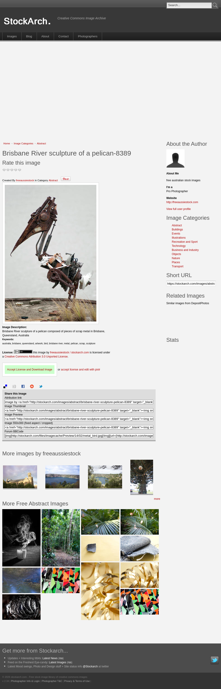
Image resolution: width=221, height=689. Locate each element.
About (45, 36)
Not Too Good (4, 170)
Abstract (41, 143)
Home (6, 143)
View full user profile (178, 209)
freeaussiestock (25, 180)
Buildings (177, 229)
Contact (64, 36)
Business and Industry (185, 250)
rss (61, 658)
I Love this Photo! (20, 170)
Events (176, 233)
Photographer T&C (52, 681)
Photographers (87, 36)
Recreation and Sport (185, 241)
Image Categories (23, 143)
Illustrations (179, 237)
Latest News (49, 658)
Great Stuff (16, 170)
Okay (8, 170)
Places (176, 262)
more (157, 498)
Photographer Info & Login (25, 681)
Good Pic (12, 170)
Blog (29, 36)
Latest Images (57, 662)
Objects (176, 254)
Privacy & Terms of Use (77, 681)
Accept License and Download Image (29, 369)
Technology (179, 246)
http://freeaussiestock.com (182, 202)
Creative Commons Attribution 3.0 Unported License (36, 356)
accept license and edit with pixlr (80, 369)
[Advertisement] (42, 88)
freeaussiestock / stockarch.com (69, 352)
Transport (177, 266)
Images (12, 36)
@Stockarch (90, 666)
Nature (176, 258)
